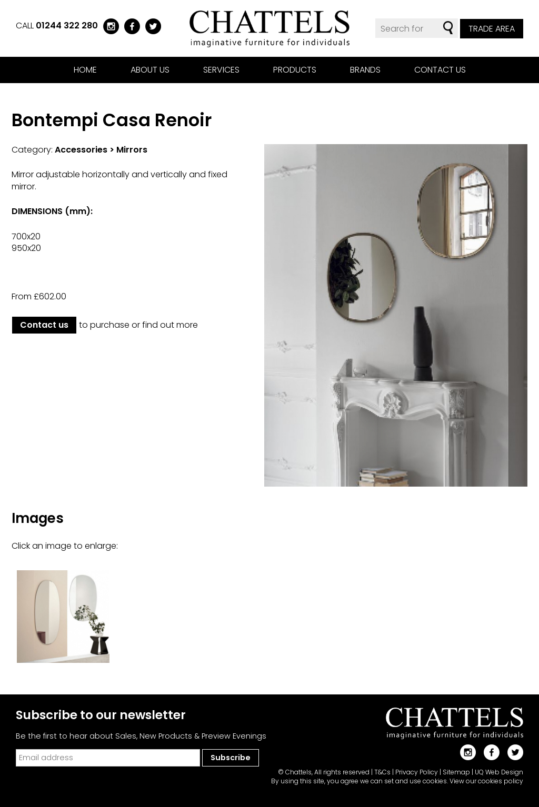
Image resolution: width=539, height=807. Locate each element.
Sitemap (456, 772)
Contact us (440, 70)
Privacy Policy (416, 772)
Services (221, 70)
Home (85, 70)
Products (294, 70)
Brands (365, 70)
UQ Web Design (499, 772)
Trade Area (491, 29)
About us (150, 70)
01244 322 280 (67, 25)
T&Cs (382, 772)
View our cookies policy (486, 780)
